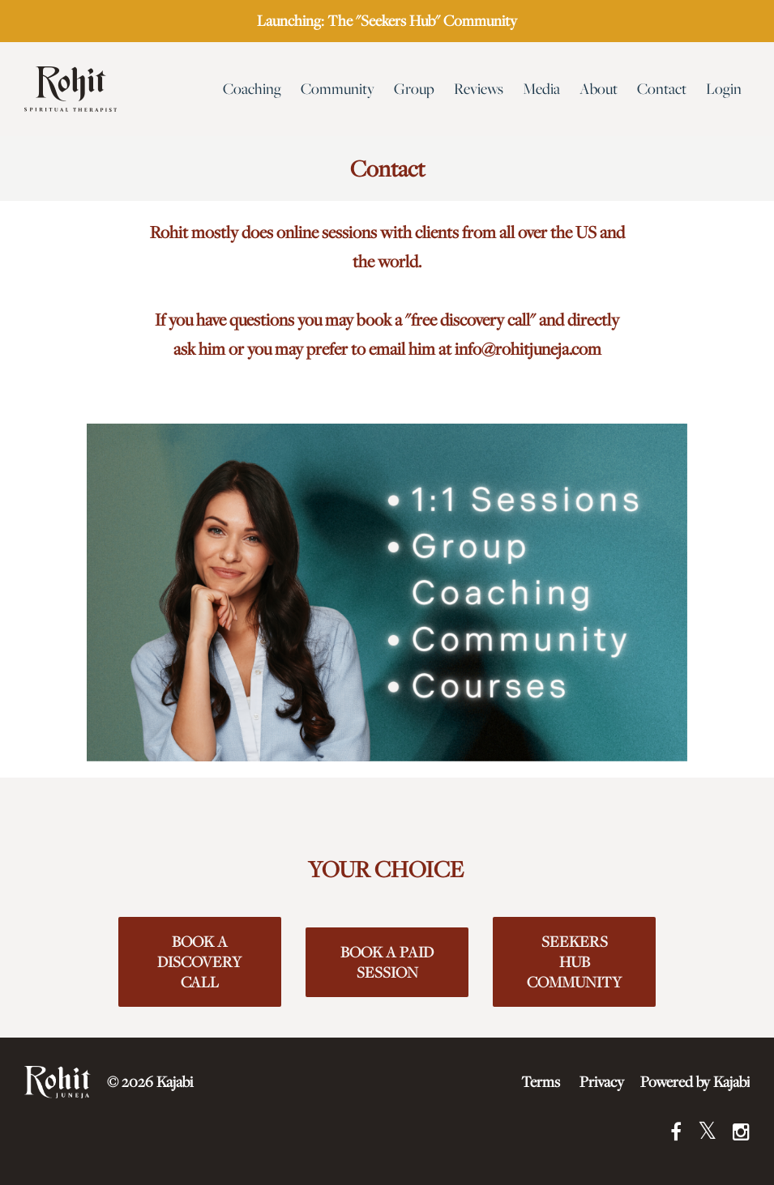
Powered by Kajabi (695, 1082)
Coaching (252, 89)
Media (541, 89)
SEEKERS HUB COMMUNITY (574, 961)
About (598, 89)
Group (414, 89)
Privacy (601, 1082)
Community (337, 89)
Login (724, 89)
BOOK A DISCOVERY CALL (199, 961)
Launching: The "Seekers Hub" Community (387, 21)
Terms (540, 1082)
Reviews (478, 89)
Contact (661, 89)
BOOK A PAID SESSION (387, 962)
